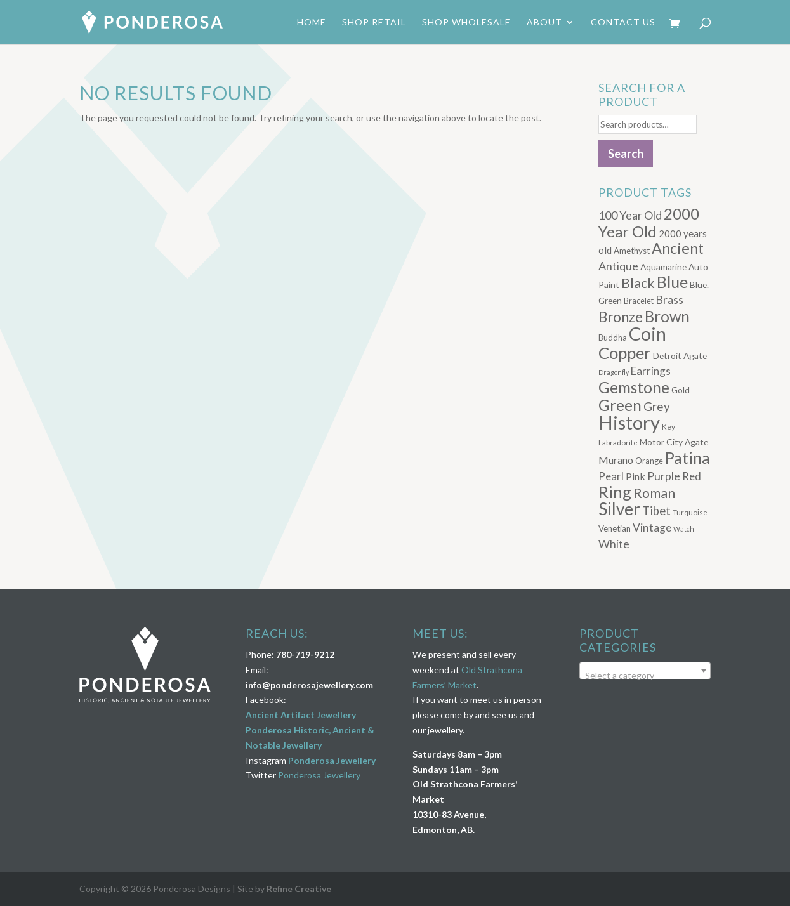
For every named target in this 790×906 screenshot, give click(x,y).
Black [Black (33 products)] (638, 283)
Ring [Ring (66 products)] (614, 491)
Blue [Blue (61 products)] (672, 281)
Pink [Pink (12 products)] (635, 476)
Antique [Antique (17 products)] (618, 266)
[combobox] (645, 671)
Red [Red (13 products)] (691, 476)
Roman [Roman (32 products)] (654, 493)
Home (311, 22)
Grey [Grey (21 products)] (656, 406)
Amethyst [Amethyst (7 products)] (632, 251)
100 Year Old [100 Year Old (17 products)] (630, 215)
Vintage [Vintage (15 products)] (652, 527)
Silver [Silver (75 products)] (619, 509)
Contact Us (623, 22)
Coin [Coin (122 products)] (647, 333)
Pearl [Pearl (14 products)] (611, 476)
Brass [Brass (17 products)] (669, 299)
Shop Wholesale (466, 22)
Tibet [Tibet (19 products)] (656, 511)
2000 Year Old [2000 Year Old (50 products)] (648, 222)
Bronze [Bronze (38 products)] (620, 316)
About (544, 22)
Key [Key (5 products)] (668, 426)
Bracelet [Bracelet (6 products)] (639, 301)
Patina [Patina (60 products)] (687, 457)
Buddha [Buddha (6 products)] (612, 338)
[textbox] (645, 675)
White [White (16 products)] (613, 544)
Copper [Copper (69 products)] (624, 352)
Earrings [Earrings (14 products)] (651, 371)
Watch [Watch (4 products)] (683, 529)
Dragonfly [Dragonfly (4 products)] (613, 372)
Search (625, 154)
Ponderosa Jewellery (332, 760)
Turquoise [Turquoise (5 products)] (690, 512)
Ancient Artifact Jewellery (301, 714)
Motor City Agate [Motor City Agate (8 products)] (674, 442)
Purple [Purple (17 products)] (663, 476)
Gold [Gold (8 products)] (680, 389)
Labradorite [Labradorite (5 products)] (618, 442)
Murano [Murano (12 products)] (615, 460)
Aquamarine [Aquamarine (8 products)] (663, 266)
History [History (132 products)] (629, 422)
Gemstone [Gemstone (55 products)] (633, 387)
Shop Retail (374, 22)
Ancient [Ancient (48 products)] (678, 248)
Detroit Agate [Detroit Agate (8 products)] (680, 355)
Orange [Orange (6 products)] (649, 461)
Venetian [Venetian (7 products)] (614, 528)
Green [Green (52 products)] (620, 405)
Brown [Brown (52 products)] (667, 316)
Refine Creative (299, 888)
